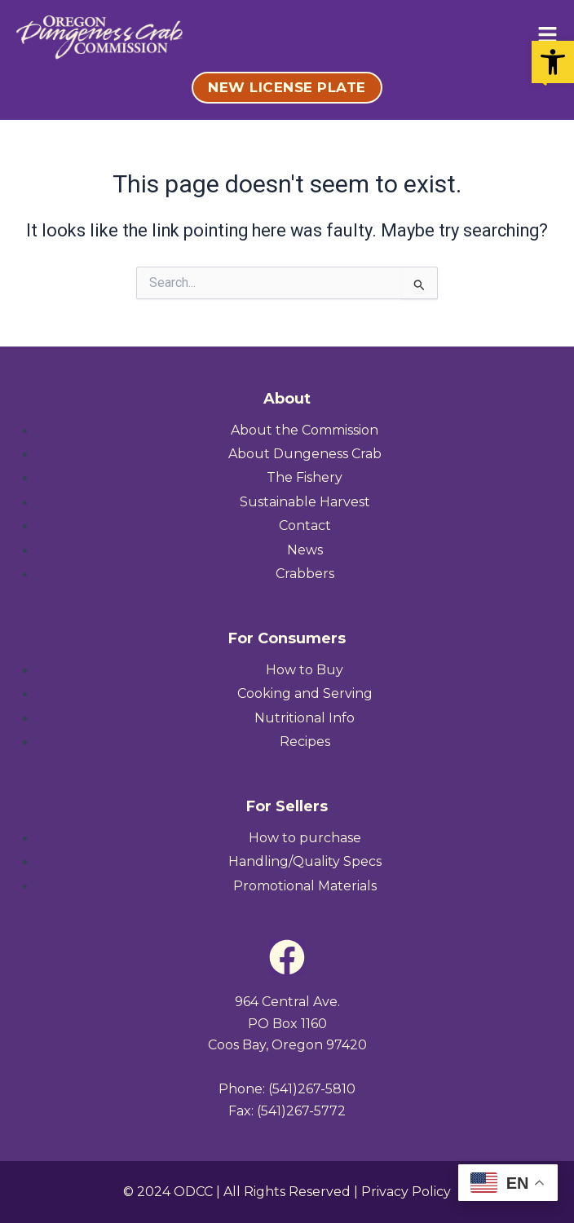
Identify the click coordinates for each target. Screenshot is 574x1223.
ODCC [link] (193, 1191)
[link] (553, 62)
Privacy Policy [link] (406, 1191)
